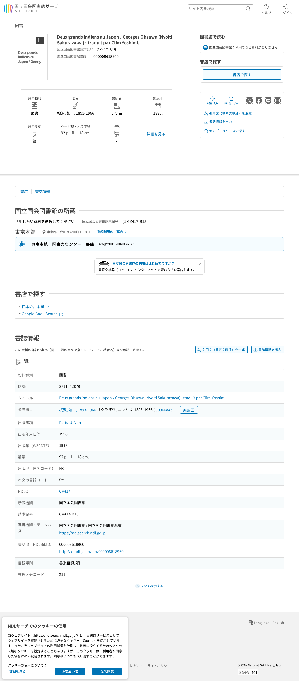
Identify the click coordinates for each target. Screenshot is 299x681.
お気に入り (212, 100)
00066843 (164, 410)
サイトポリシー (158, 665)
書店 (24, 191)
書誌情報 (42, 191)
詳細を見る (156, 134)
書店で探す (242, 74)
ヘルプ (266, 9)
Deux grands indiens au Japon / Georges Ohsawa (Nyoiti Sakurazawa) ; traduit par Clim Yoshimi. (142, 397)
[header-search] (220, 8)
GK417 (64, 491)
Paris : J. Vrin (70, 422)
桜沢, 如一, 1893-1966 (77, 410)
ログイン (285, 9)
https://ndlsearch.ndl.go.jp (82, 533)
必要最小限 (70, 671)
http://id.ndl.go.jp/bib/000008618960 (91, 551)
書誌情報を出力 (218, 121)
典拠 (189, 410)
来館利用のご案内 (112, 232)
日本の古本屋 (36, 306)
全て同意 (107, 671)
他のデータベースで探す (224, 130)
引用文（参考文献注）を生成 (228, 113)
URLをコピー (231, 100)
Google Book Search (42, 313)
